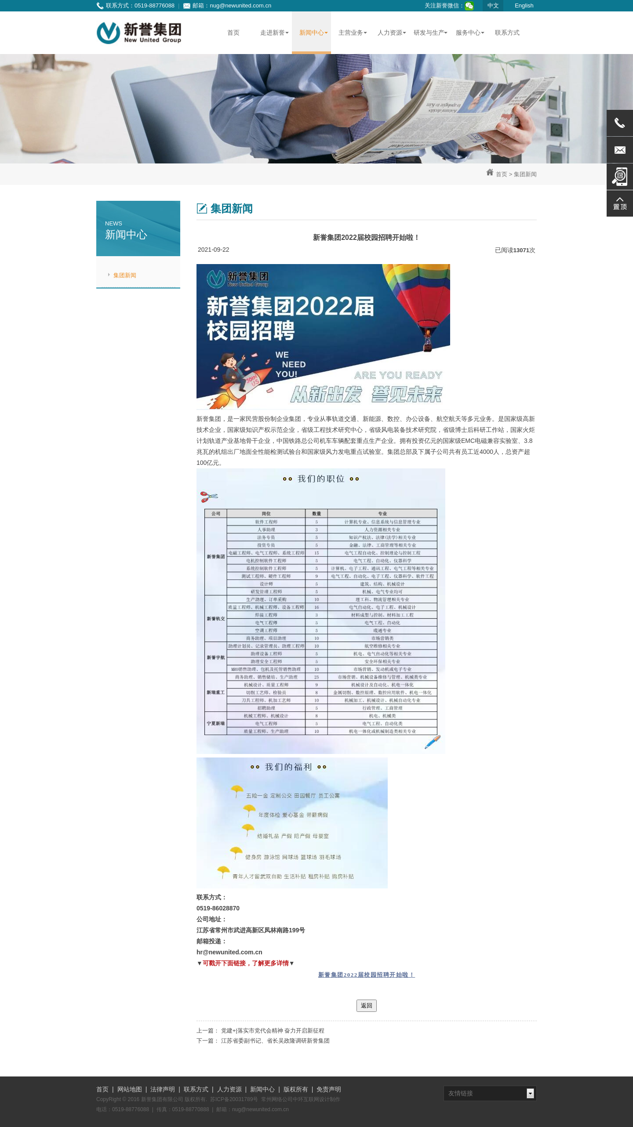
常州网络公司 (277, 1099)
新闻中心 (262, 1089)
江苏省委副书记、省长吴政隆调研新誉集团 (275, 1040)
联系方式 (196, 1089)
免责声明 (328, 1089)
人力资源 (229, 1089)
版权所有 (296, 1089)
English (524, 5)
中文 (493, 5)
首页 (501, 174)
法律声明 (162, 1089)
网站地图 (129, 1089)
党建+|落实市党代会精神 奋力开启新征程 (273, 1030)
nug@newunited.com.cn (240, 5)
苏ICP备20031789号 (234, 1099)
